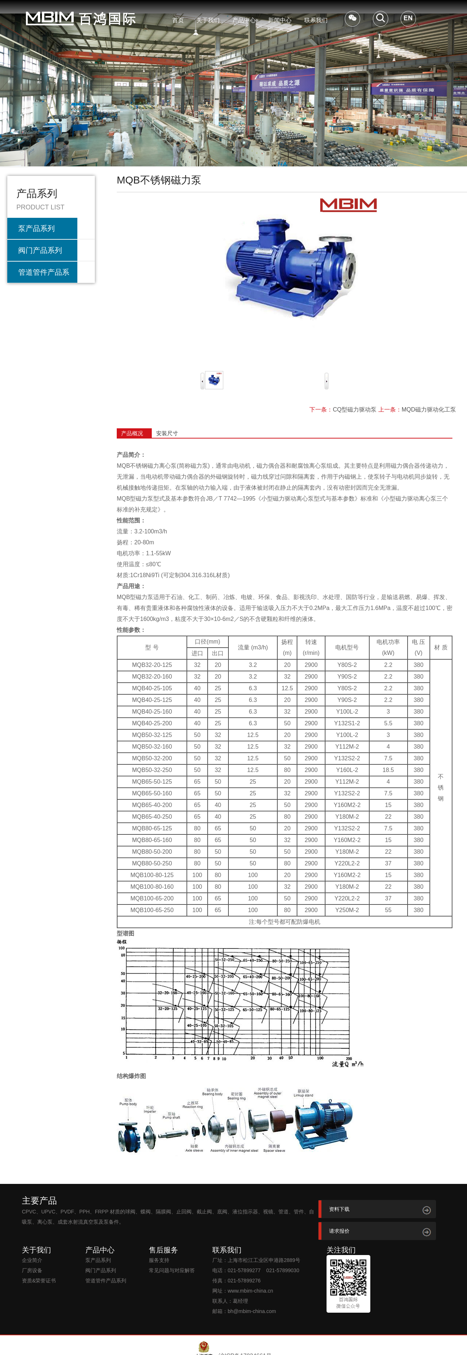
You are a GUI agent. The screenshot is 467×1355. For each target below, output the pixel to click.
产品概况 (132, 433)
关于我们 (208, 20)
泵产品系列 (36, 228)
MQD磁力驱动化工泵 (429, 409)
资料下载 (339, 1209)
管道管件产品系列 (43, 275)
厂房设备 (32, 1270)
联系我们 (316, 20)
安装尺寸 (167, 433)
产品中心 (244, 20)
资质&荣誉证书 (39, 1280)
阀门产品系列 (40, 250)
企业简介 (32, 1260)
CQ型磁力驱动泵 (355, 409)
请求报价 (339, 1231)
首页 (178, 20)
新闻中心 (280, 20)
